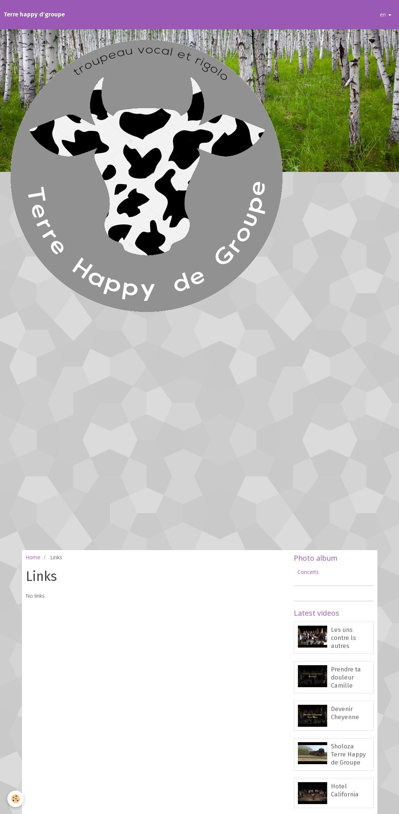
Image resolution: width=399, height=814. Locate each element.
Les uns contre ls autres (343, 637)
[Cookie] (15, 799)
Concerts (308, 571)
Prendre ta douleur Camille (346, 677)
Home (33, 557)
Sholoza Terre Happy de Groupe (348, 754)
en (383, 14)
